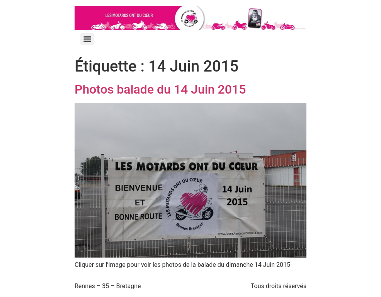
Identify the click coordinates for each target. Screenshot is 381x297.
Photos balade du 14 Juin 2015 (160, 89)
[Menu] (87, 39)
